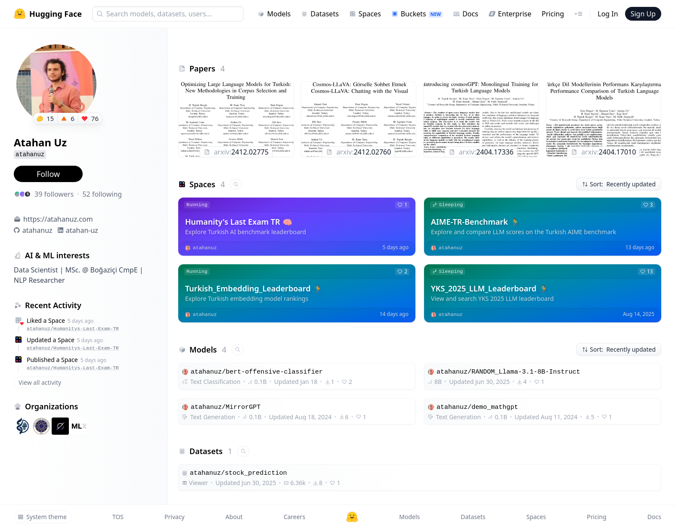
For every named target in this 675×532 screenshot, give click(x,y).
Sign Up (643, 14)
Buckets (417, 14)
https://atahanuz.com (58, 219)
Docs (465, 14)
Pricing (553, 14)
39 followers (54, 194)
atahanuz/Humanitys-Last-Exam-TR (73, 328)
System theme (42, 517)
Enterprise (510, 14)
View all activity (40, 382)
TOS (118, 517)
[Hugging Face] (352, 517)
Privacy (174, 517)
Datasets (320, 14)
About (234, 517)
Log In (608, 14)
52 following (102, 194)
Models (274, 14)
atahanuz (37, 230)
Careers (294, 517)
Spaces (365, 14)
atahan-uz (82, 230)
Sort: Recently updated (619, 184)
